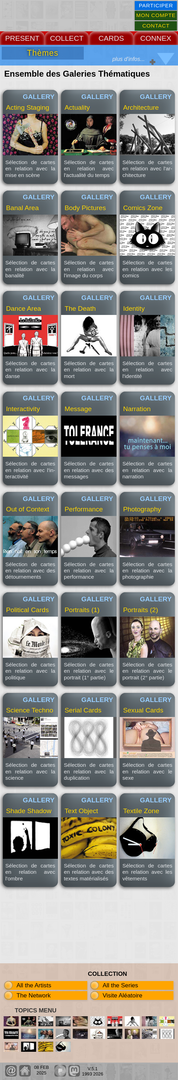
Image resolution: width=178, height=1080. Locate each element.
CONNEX (155, 38)
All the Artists (33, 985)
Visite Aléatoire (122, 995)
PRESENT (22, 38)
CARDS (111, 38)
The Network (33, 995)
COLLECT (66, 38)
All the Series (120, 985)
